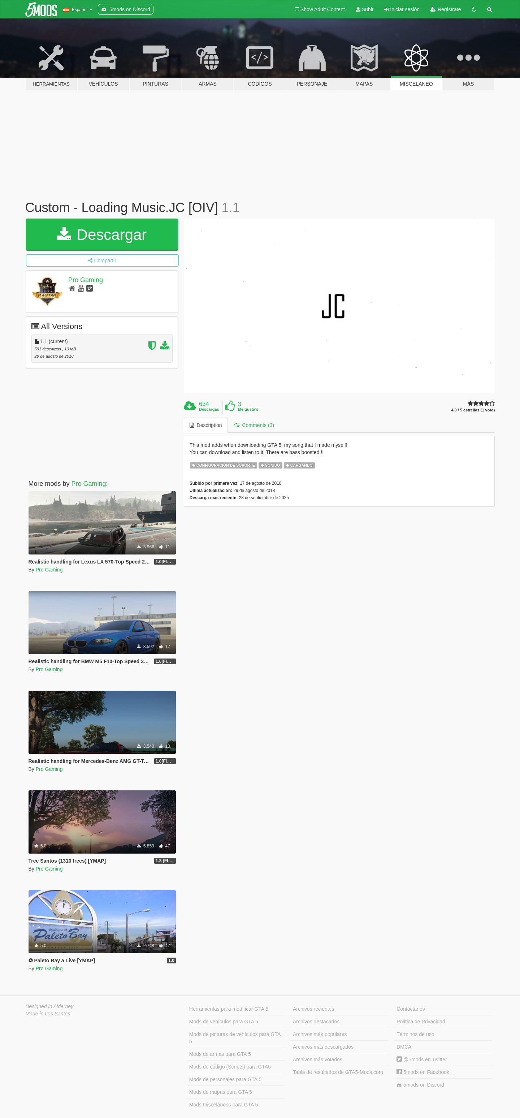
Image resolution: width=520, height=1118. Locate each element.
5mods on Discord (420, 1085)
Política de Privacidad (420, 1021)
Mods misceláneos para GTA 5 (223, 1105)
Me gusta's (248, 409)
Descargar (102, 234)
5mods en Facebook (422, 1072)
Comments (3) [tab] (254, 425)
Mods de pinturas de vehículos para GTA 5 (235, 1037)
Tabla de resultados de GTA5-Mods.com (338, 1072)
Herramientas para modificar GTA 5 (228, 1009)
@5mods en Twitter (421, 1059)
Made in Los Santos (48, 1013)
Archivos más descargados (323, 1047)
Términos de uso (415, 1034)
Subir (365, 9)
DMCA (403, 1047)
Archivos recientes (313, 1009)
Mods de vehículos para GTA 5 (223, 1021)
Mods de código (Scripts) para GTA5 (230, 1067)
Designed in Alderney (50, 1006)
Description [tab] (206, 425)
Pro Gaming (85, 280)
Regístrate (445, 9)
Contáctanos (410, 1009)
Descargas (209, 409)
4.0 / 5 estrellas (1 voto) (473, 410)
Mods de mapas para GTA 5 (220, 1092)
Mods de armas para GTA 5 (220, 1054)
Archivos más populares (320, 1034)
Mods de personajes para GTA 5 (225, 1079)
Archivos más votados (317, 1059)
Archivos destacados (316, 1021)
